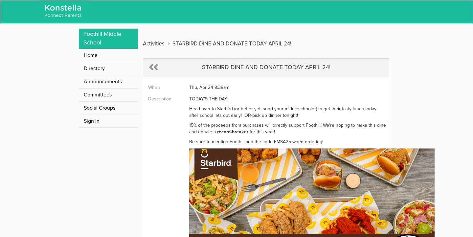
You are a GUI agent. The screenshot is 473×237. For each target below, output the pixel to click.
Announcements (103, 81)
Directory (94, 68)
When (154, 87)
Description (159, 99)
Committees (98, 94)
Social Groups (99, 108)
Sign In (92, 121)
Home (91, 55)
